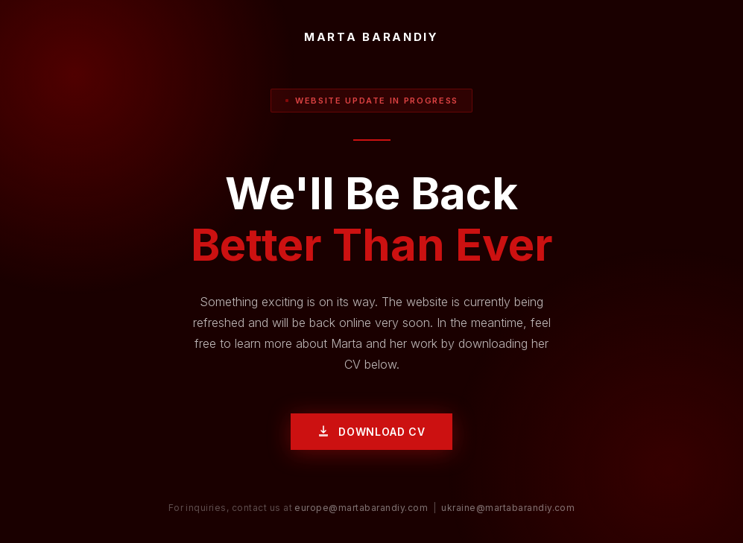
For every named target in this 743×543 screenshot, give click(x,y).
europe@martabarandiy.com (361, 507)
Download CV (371, 431)
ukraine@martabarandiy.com (508, 507)
